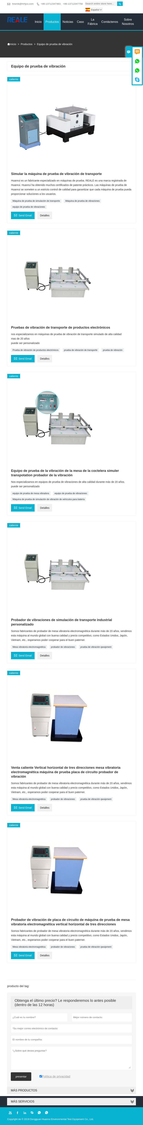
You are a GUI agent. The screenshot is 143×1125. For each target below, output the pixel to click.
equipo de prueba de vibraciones (28, 207)
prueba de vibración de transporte (80, 350)
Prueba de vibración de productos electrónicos (35, 350)
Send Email (23, 215)
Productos (52, 21)
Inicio (38, 21)
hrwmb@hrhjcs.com (23, 3)
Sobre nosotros (128, 21)
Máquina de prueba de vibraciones (82, 201)
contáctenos (109, 21)
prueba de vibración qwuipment (96, 647)
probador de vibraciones (63, 647)
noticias (68, 21)
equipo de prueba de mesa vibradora (30, 493)
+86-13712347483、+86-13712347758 (62, 3)
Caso (80, 21)
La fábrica (93, 21)
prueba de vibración (112, 350)
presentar (20, 1076)
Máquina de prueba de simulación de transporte (36, 201)
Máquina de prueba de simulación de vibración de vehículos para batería (48, 499)
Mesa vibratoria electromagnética (28, 647)
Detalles (45, 215)
